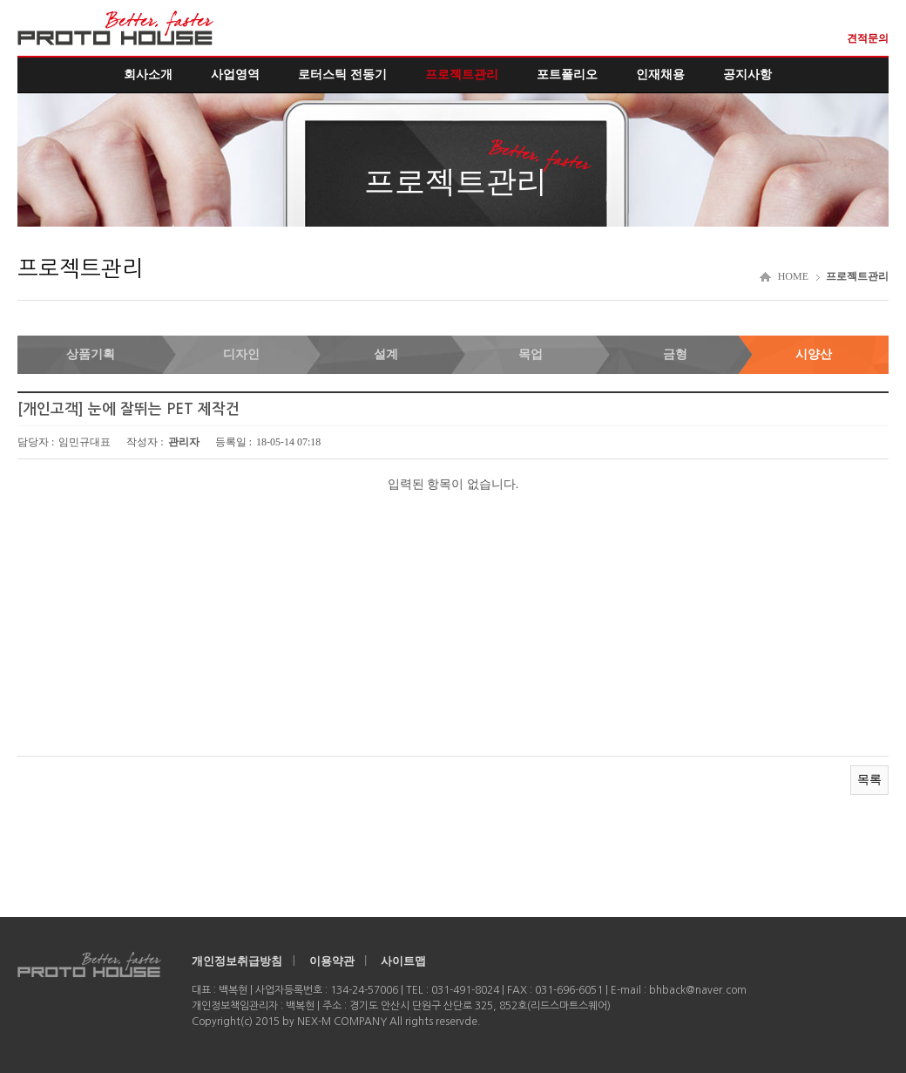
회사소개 (148, 74)
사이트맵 (403, 961)
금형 (675, 354)
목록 (869, 779)
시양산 (813, 354)
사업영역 (235, 74)
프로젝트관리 (461, 74)
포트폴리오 (567, 74)
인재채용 (660, 74)
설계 (386, 354)
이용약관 (332, 961)
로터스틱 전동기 (342, 74)
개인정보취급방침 (237, 961)
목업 (530, 354)
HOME (793, 276)
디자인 (241, 354)
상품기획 (90, 354)
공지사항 (747, 74)
